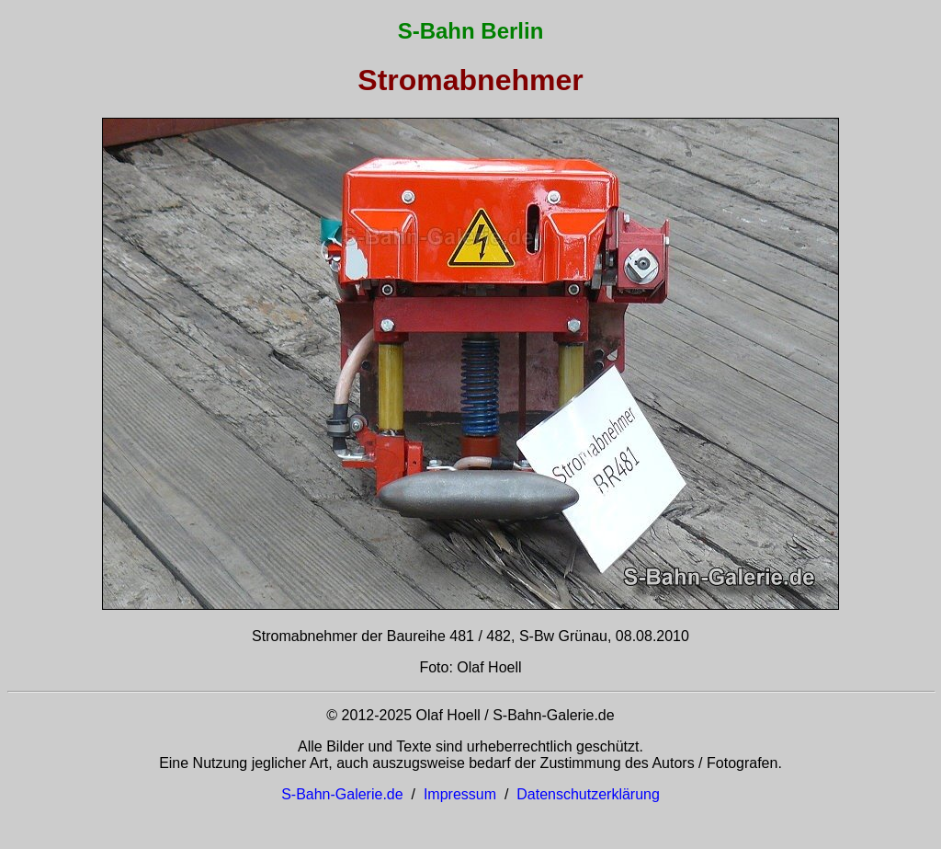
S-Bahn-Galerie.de (342, 794)
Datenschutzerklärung (588, 794)
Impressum (460, 794)
